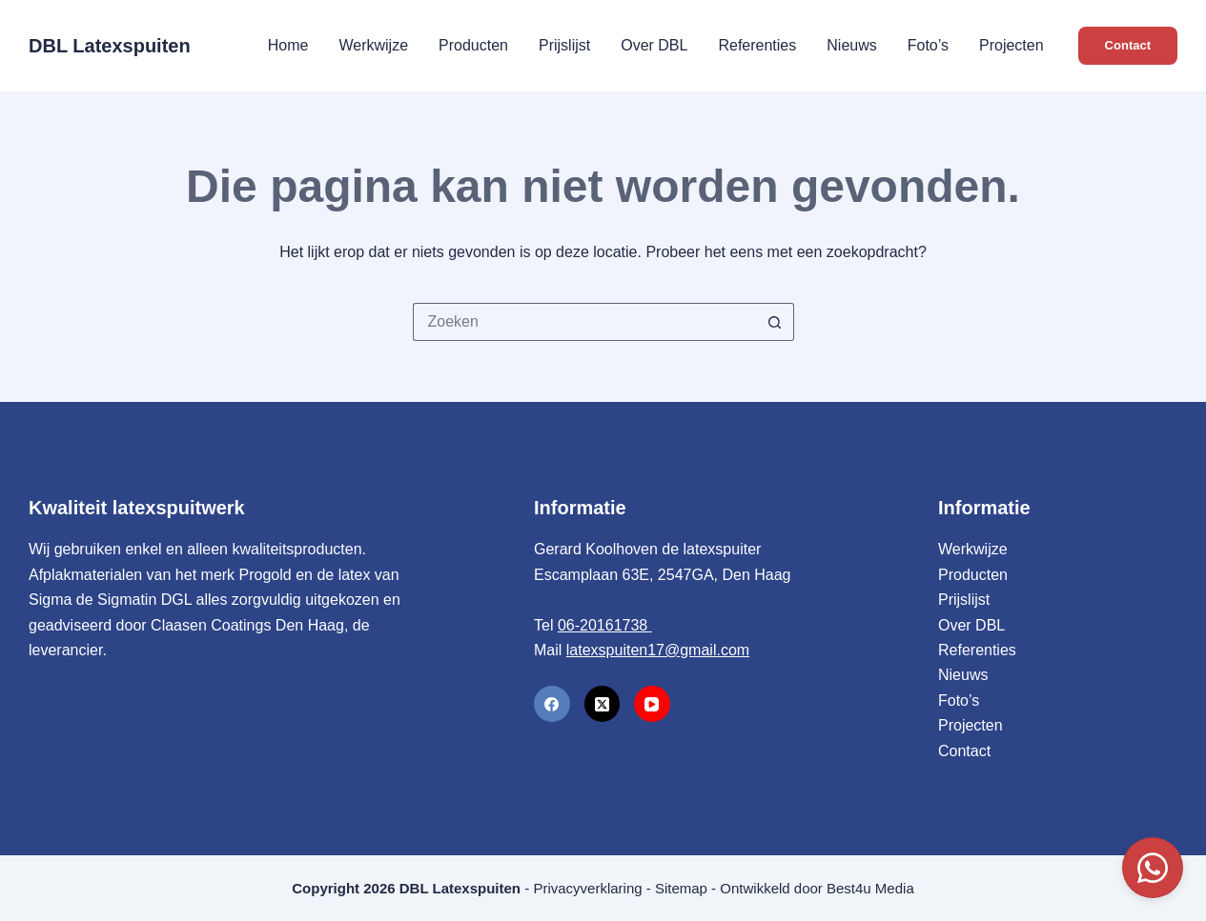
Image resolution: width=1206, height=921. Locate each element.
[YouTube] (652, 704)
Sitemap (681, 888)
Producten (473, 45)
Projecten (1011, 45)
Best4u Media (870, 888)
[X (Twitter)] (602, 704)
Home (288, 45)
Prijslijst (564, 45)
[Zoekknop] (775, 322)
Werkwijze (373, 45)
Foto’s (928, 45)
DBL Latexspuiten (110, 45)
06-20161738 (605, 625)
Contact (1128, 45)
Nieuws (851, 45)
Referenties (757, 45)
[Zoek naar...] (584, 322)
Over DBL (654, 45)
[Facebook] (552, 704)
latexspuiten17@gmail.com (657, 650)
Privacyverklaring (587, 888)
